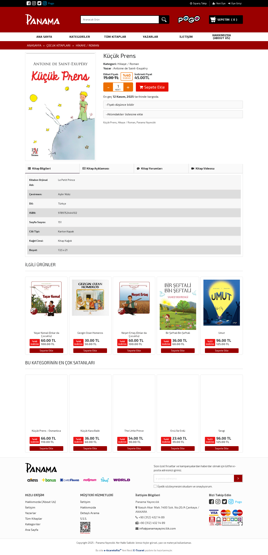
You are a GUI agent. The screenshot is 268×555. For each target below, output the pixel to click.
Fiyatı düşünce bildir (119, 104)
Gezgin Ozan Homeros (90, 332)
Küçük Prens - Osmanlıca (46, 430)
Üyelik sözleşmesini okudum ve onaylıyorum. (184, 486)
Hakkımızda (88, 507)
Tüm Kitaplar (115, 36)
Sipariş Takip (198, 3)
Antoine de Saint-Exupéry (130, 68)
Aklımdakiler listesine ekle (124, 114)
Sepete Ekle (152, 87)
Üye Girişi (235, 3)
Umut (221, 332)
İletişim (186, 36)
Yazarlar (150, 36)
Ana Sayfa (44, 36)
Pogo (48, 3)
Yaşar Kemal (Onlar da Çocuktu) (46, 334)
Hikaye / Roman (87, 45)
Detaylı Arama (89, 513)
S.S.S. (83, 518)
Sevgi (221, 430)
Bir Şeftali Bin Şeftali (178, 332)
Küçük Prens (110, 122)
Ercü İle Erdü (177, 430)
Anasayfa (34, 45)
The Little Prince (134, 430)
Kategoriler (79, 36)
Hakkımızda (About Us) (221, 36)
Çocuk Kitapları (59, 45)
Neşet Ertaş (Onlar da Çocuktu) (134, 334)
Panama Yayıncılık (146, 122)
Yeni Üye (219, 3)
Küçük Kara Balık (90, 430)
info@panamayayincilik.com (157, 528)
